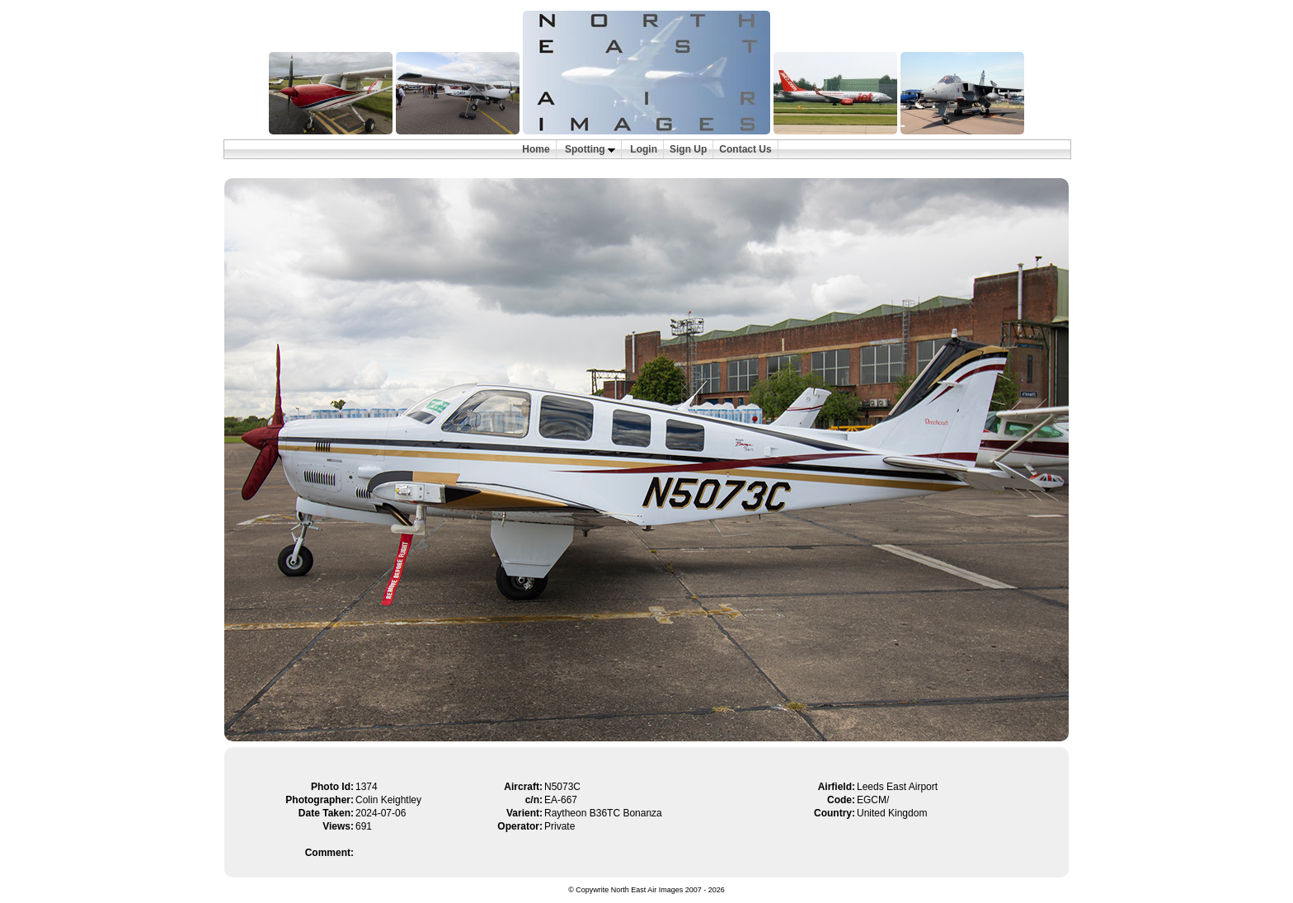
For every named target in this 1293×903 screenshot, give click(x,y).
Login (643, 149)
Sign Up (688, 149)
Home (535, 149)
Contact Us (745, 149)
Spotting (590, 149)
